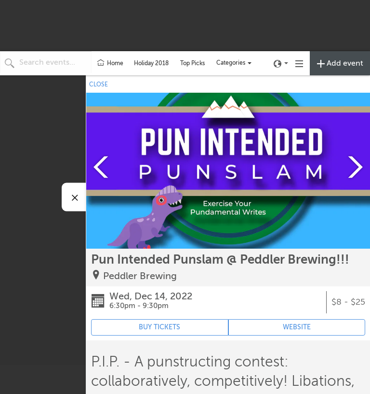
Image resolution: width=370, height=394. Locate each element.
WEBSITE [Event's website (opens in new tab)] (297, 327)
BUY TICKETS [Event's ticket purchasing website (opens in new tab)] (159, 327)
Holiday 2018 (151, 63)
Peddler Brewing (140, 275)
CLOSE (98, 84)
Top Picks (192, 63)
